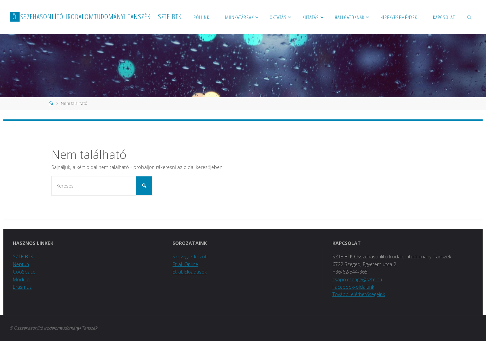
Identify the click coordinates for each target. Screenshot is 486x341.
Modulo (21, 279)
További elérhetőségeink (358, 294)
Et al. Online (185, 264)
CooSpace (24, 271)
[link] (469, 17)
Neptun (21, 264)
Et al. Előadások (189, 271)
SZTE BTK (23, 256)
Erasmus (22, 287)
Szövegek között (190, 256)
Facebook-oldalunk (353, 287)
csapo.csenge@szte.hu (357, 279)
